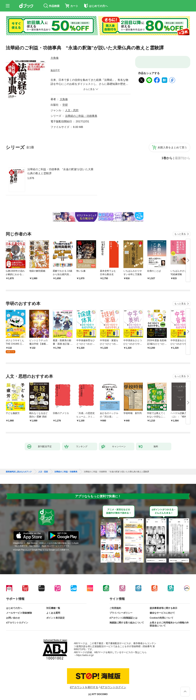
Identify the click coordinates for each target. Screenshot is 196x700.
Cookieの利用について (161, 618)
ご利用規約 (115, 608)
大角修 (55, 57)
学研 (65, 104)
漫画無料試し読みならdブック (19, 472)
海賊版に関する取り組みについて (126, 622)
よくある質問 (53, 613)
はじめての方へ (14, 608)
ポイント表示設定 (55, 618)
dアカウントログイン (17, 622)
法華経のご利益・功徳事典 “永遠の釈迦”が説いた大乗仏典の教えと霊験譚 (60, 171)
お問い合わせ (13, 618)
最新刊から (182, 158)
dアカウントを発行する (84, 687)
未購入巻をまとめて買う (172, 147)
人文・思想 (71, 110)
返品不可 (55, 70)
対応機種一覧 (53, 608)
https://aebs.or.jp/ (85, 655)
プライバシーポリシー (120, 613)
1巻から (167, 158)
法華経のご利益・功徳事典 (81, 115)
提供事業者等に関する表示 (163, 608)
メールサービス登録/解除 (19, 613)
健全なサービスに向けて (162, 613)
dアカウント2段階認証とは (123, 618)
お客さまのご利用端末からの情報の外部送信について (169, 624)
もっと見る (180, 234)
